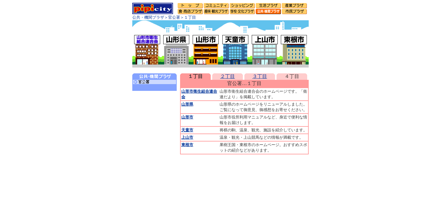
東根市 (187, 144)
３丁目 (259, 76)
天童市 (187, 130)
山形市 (187, 117)
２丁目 (227, 76)
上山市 (187, 137)
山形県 (187, 104)
